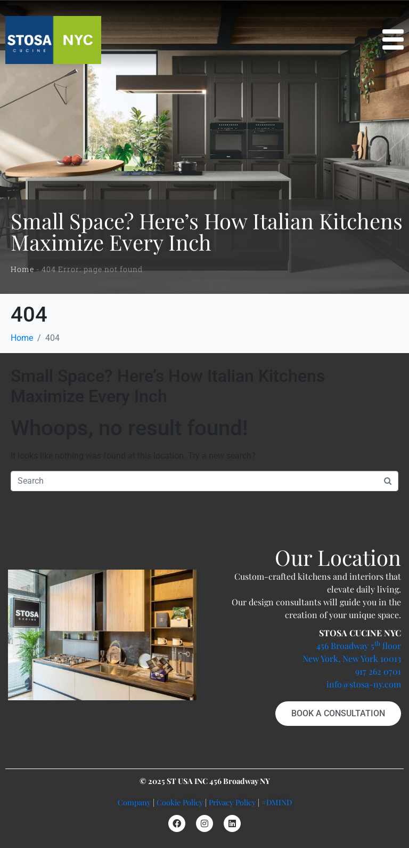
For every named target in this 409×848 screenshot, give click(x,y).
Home (22, 269)
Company (134, 802)
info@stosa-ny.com (363, 684)
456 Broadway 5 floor (358, 645)
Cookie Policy (180, 802)
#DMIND (276, 802)
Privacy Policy (232, 802)
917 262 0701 (378, 671)
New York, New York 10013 (351, 658)
